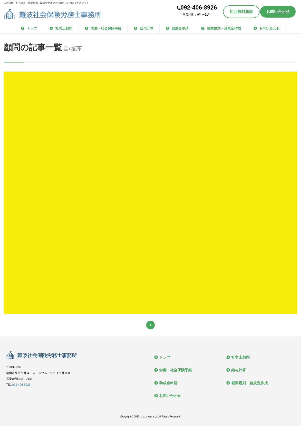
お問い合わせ (278, 12)
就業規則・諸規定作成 (224, 28)
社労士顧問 (63, 28)
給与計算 (146, 28)
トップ (32, 28)
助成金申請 (180, 28)
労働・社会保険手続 (106, 28)
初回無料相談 (241, 12)
